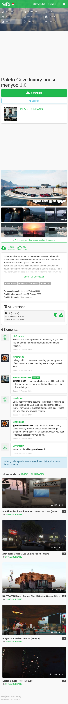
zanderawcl (18, 398)
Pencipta (36, 378)
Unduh (34, 93)
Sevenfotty (18, 446)
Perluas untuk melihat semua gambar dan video (34, 240)
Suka (25, 249)
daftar (47, 461)
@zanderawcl (38, 449)
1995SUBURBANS (31, 109)
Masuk (35, 461)
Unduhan (11, 249)
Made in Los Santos (10, 699)
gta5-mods (18, 336)
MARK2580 (18, 357)
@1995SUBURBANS (23, 425)
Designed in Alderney (11, 696)
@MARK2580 (19, 381)
